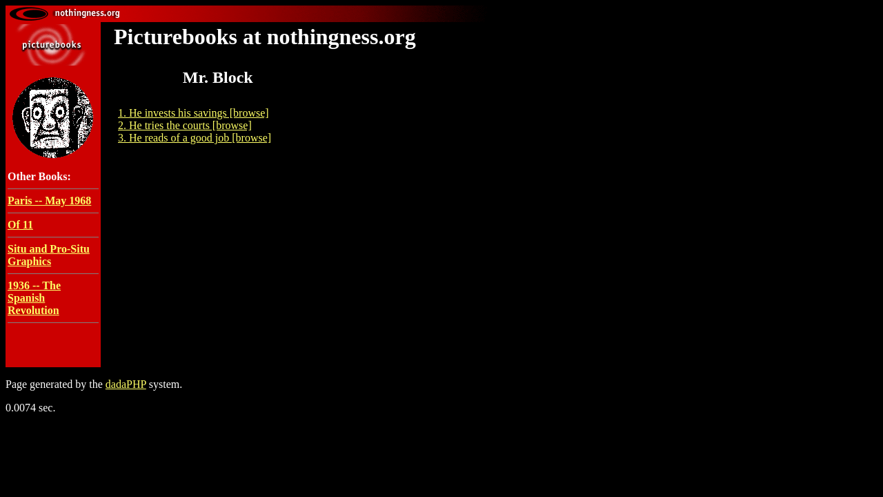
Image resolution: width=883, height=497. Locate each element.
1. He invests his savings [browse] (193, 113)
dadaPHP (126, 384)
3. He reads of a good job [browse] (194, 138)
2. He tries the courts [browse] (185, 125)
